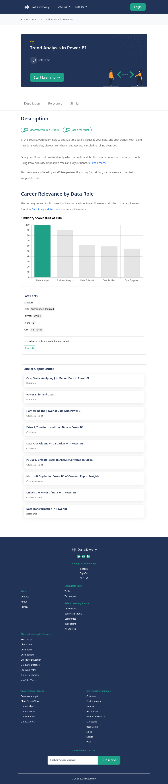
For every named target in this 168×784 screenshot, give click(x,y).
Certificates (26, 649)
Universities (71, 608)
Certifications (27, 654)
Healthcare (92, 711)
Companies (70, 618)
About (24, 601)
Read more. (99, 163)
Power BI (29, 348)
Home (24, 19)
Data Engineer (28, 716)
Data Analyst (27, 706)
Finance (90, 706)
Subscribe (109, 760)
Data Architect (28, 721)
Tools (67, 591)
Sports (90, 736)
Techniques (70, 596)
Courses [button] (63, 6)
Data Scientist (28, 711)
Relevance (55, 103)
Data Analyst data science (47, 209)
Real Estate (92, 726)
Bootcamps (27, 639)
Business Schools (73, 613)
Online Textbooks (30, 675)
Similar (75, 103)
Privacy (24, 606)
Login (138, 7)
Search (35, 19)
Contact (25, 596)
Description (32, 103)
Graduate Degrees (30, 664)
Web (89, 742)
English (84, 568)
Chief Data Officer (30, 701)
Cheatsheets (27, 644)
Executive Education (31, 659)
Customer (92, 696)
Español (84, 573)
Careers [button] (80, 6)
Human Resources (96, 716)
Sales (89, 731)
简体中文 (84, 577)
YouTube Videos (29, 680)
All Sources (70, 628)
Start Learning (47, 77)
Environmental (94, 701)
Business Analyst (29, 696)
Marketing (92, 721)
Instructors (70, 623)
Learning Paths (28, 669)
